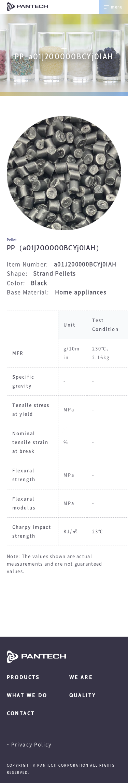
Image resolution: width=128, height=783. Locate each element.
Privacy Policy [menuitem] (31, 744)
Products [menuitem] (23, 677)
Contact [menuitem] (21, 713)
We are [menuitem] (81, 677)
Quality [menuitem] (82, 695)
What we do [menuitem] (27, 695)
